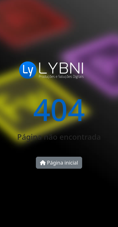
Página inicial (59, 162)
